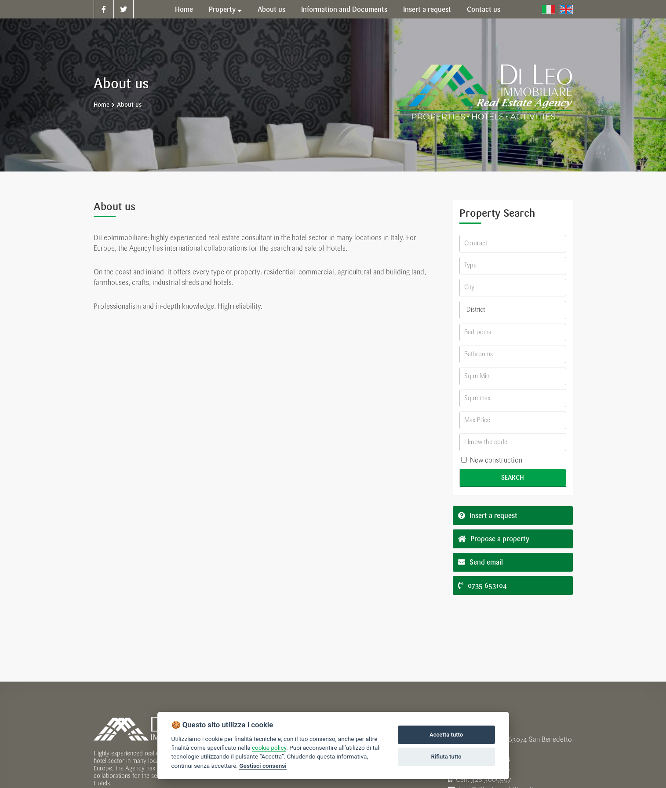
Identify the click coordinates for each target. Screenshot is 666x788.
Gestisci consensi (262, 765)
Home (101, 105)
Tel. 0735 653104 (479, 758)
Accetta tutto (446, 734)
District (475, 310)
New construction (491, 460)
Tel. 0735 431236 (479, 769)
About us (129, 105)
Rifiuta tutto (446, 756)
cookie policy (269, 747)
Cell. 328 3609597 (479, 779)
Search (512, 478)
